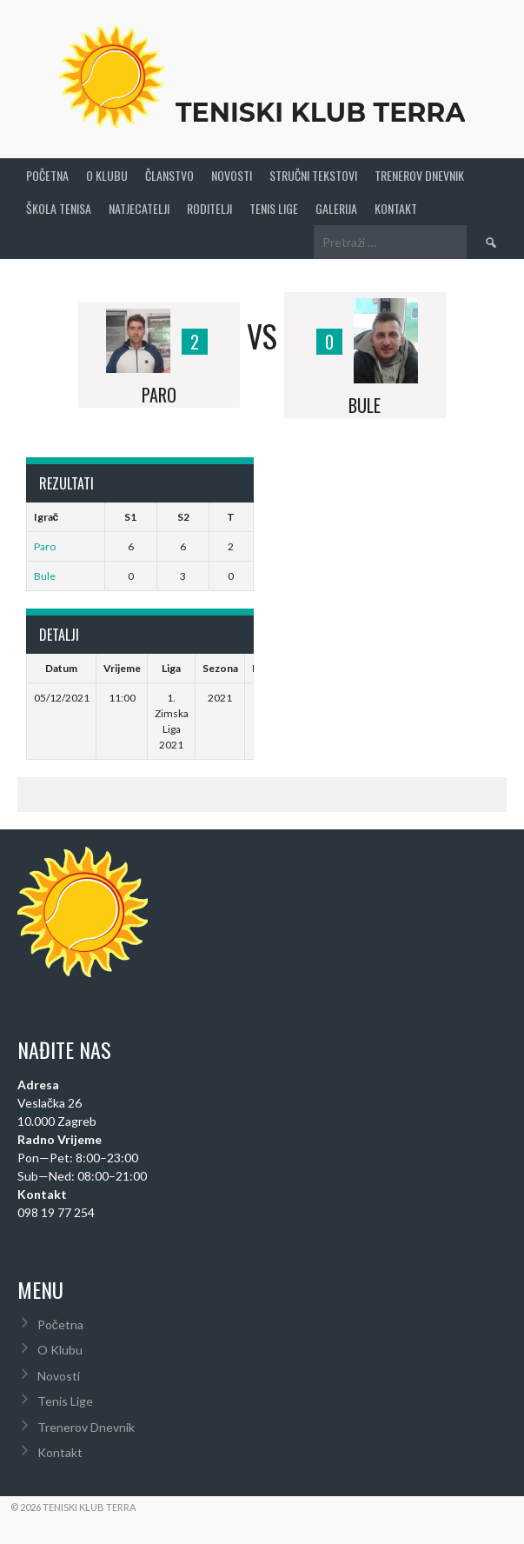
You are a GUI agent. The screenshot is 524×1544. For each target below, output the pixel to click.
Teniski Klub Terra (320, 112)
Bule (45, 575)
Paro (45, 546)
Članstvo (169, 175)
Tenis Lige (273, 208)
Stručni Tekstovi (313, 175)
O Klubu (107, 175)
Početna (47, 175)
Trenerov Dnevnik (419, 175)
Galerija (336, 208)
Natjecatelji (139, 208)
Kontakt (396, 208)
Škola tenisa (58, 208)
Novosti (231, 175)
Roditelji (209, 208)
